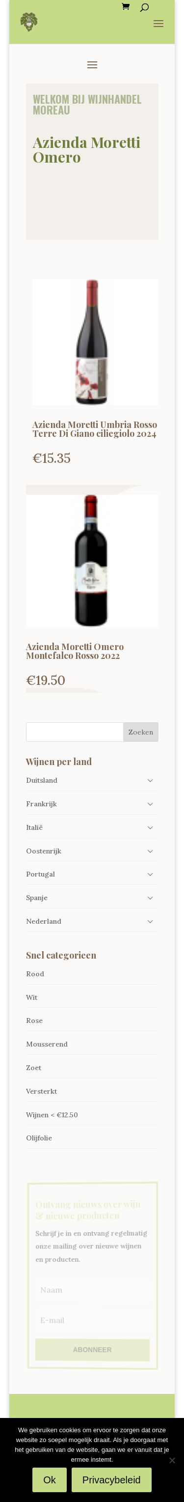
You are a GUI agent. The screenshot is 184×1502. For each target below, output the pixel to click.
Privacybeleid (111, 1479)
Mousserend (47, 1044)
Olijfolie (39, 1138)
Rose (34, 1020)
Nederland (43, 921)
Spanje (37, 897)
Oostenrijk (43, 851)
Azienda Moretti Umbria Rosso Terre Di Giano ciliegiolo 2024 (94, 429)
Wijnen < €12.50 (52, 1114)
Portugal (40, 874)
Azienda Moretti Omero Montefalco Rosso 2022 (75, 651)
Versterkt (41, 1091)
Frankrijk (41, 803)
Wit (31, 997)
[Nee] (172, 1460)
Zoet (33, 1067)
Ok (49, 1479)
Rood (35, 973)
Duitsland (41, 780)
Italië (34, 827)
